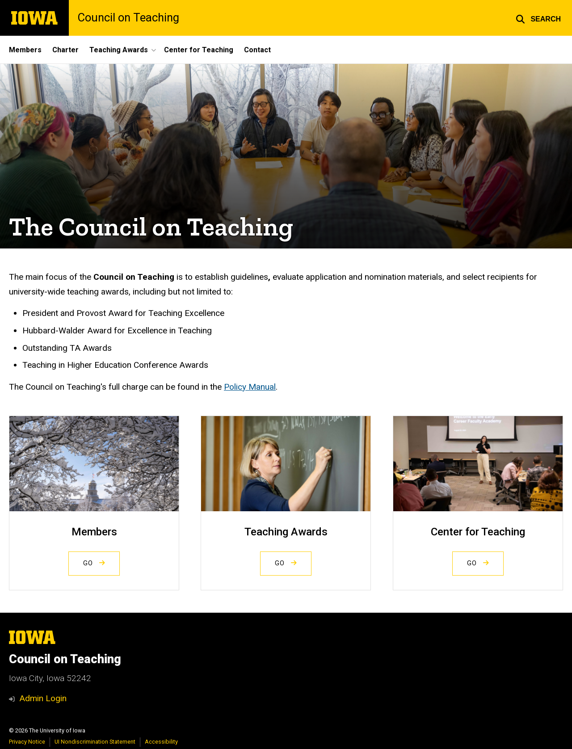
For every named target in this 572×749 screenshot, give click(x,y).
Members (25, 50)
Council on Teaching (128, 18)
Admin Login (43, 698)
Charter (65, 50)
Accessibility (161, 741)
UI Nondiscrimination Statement (95, 741)
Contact (257, 50)
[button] (538, 18)
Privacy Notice (27, 741)
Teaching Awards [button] (118, 50)
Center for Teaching (198, 50)
